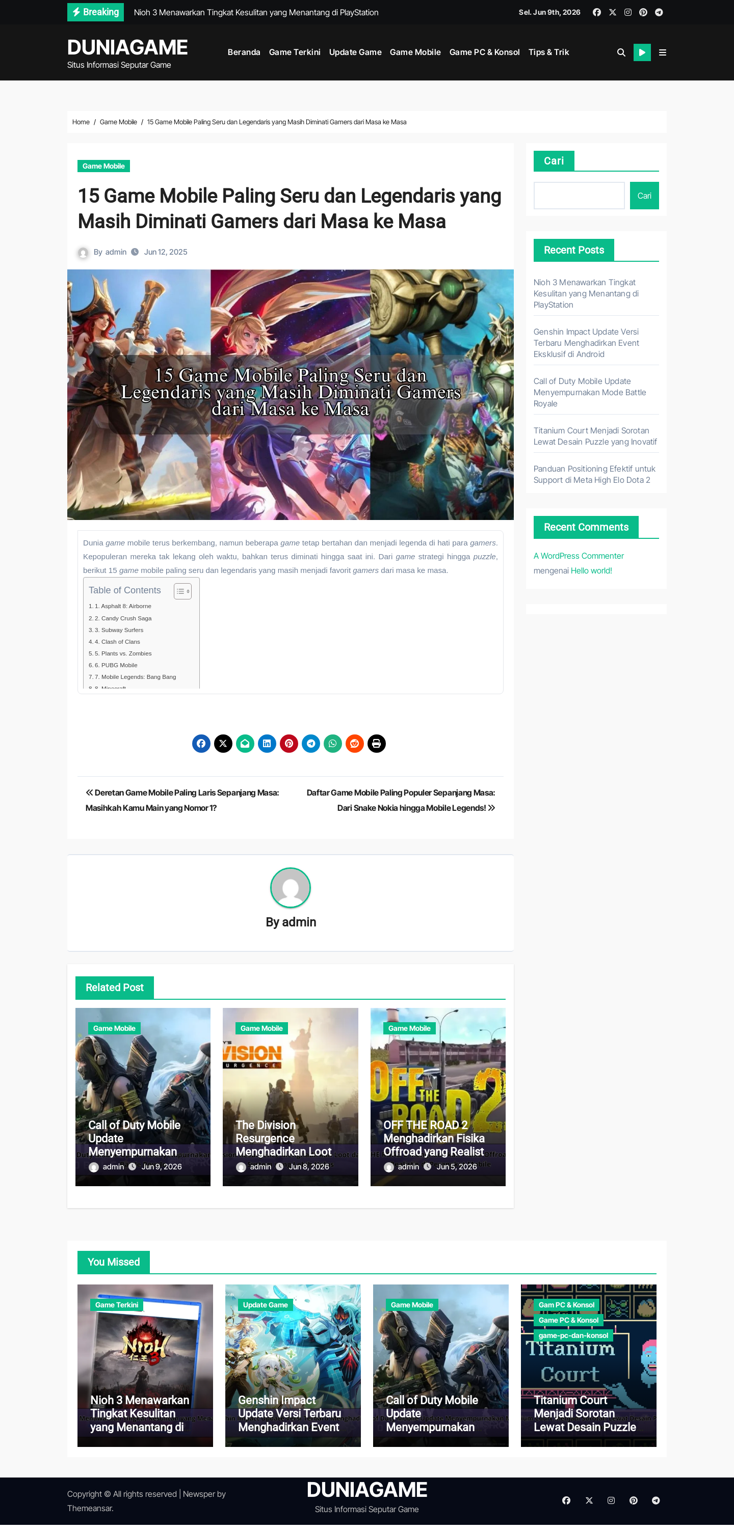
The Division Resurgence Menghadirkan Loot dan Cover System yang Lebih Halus (283, 1153)
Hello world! (591, 570)
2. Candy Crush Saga (129, 618)
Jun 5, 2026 (457, 1167)
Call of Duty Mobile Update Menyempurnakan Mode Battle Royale (136, 1146)
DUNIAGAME (127, 47)
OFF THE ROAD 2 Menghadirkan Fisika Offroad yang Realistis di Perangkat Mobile (437, 1146)
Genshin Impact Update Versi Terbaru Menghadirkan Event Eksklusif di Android (586, 342)
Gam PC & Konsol (566, 1296)
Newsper (199, 1501)
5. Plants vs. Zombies (129, 653)
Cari (554, 161)
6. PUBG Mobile (121, 665)
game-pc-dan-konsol (573, 1327)
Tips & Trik (549, 52)
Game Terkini (295, 52)
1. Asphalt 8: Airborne (129, 606)
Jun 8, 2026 (309, 1167)
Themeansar (89, 1516)
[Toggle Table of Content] (180, 591)
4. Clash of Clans (122, 641)
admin (116, 252)
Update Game (355, 52)
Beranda (244, 52)
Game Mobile (415, 52)
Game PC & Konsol (485, 52)
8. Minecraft (114, 688)
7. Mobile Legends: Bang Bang (143, 676)
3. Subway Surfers (124, 630)
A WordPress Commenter (579, 556)
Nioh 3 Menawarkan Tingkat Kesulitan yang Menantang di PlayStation (586, 293)
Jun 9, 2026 (162, 1167)
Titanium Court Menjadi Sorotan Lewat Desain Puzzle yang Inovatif (585, 1428)
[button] (663, 52)
